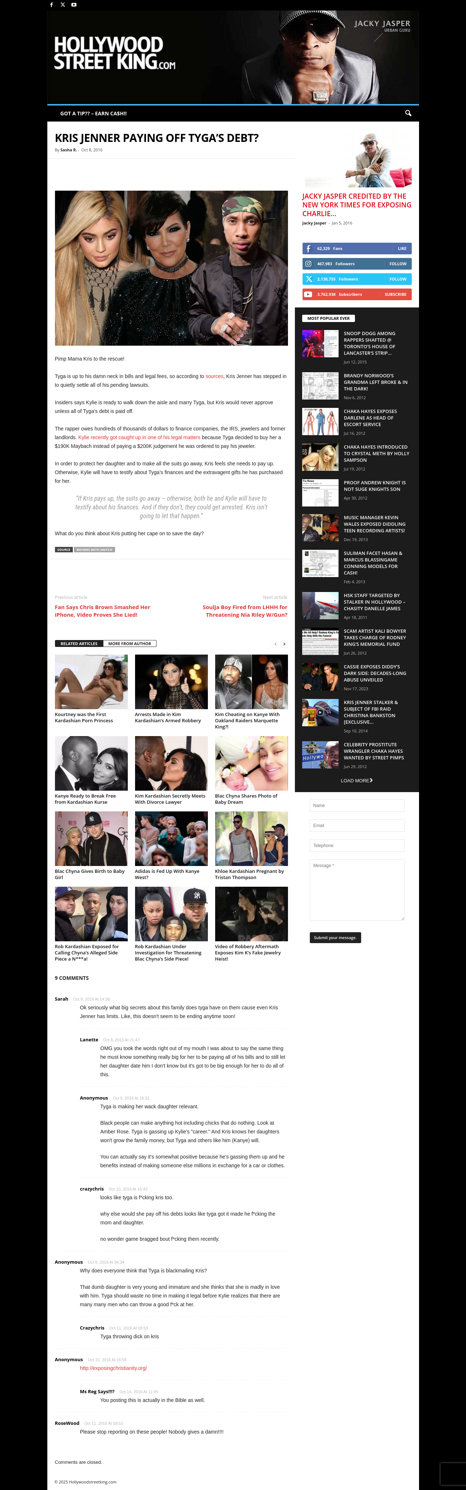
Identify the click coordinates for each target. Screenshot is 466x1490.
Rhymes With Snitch (94, 549)
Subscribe (395, 294)
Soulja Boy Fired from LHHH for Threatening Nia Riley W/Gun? (245, 610)
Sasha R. (68, 149)
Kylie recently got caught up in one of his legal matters (139, 437)
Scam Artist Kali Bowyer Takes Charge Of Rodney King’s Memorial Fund (375, 637)
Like (402, 248)
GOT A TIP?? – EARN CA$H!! (93, 113)
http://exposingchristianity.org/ (113, 1368)
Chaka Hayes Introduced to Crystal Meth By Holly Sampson (377, 453)
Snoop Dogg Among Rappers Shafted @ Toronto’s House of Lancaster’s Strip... (370, 343)
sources (215, 376)
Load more (356, 780)
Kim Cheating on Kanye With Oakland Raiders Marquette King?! (247, 720)
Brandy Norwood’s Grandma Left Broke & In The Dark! (376, 382)
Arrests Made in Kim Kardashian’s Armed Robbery (168, 717)
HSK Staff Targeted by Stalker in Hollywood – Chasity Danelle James (375, 602)
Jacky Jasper (315, 223)
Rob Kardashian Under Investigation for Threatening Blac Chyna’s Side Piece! (168, 952)
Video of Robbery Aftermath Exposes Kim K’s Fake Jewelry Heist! (248, 952)
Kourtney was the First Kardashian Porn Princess (84, 717)
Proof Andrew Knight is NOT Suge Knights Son (375, 485)
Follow (398, 263)
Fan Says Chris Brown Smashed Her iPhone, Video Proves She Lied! (102, 610)
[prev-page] (275, 644)
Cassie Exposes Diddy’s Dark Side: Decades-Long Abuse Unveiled (375, 673)
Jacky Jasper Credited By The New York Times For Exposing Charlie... (357, 204)
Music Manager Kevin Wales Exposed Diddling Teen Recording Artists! (375, 524)
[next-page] (284, 644)
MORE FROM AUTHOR (129, 643)
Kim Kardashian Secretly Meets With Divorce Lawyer (170, 798)
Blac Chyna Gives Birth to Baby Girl (90, 874)
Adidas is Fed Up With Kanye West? (167, 874)
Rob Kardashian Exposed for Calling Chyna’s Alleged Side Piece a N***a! (87, 952)
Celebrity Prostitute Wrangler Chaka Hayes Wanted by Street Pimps (374, 751)
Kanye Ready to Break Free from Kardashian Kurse (85, 798)
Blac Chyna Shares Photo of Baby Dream (246, 798)
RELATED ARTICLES (79, 643)
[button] (408, 114)
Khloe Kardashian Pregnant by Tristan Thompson (249, 874)
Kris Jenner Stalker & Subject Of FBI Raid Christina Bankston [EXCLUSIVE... (371, 712)
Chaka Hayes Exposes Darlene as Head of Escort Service (370, 418)
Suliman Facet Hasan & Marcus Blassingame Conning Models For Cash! (373, 563)
